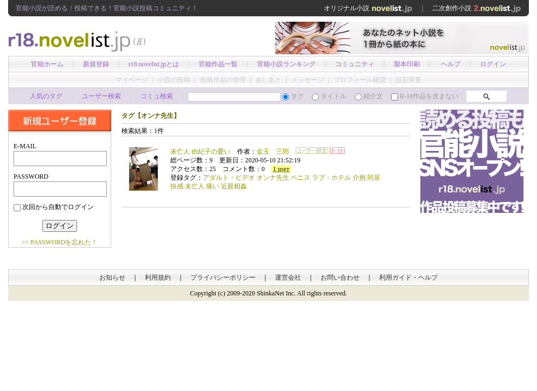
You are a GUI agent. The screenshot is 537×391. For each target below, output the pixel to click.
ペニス (300, 177)
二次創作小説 (476, 8)
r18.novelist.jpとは (154, 64)
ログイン (493, 64)
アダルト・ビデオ (229, 177)
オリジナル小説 (368, 8)
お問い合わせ (340, 277)
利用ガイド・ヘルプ (408, 277)
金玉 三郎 (273, 151)
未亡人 (194, 186)
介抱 (359, 177)
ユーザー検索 (101, 96)
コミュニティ (354, 64)
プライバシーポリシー (222, 277)
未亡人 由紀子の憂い (200, 151)
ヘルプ (451, 64)
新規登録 (96, 64)
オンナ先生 (273, 177)
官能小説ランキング (286, 64)
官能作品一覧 (218, 64)
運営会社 (288, 277)
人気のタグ (46, 96)
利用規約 (158, 277)
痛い (212, 186)
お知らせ (112, 277)
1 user (281, 169)
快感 (176, 186)
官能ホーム (47, 64)
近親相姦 (234, 186)
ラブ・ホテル (331, 177)
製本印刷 (407, 64)
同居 (373, 177)
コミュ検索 (156, 96)
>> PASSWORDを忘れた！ (60, 242)
